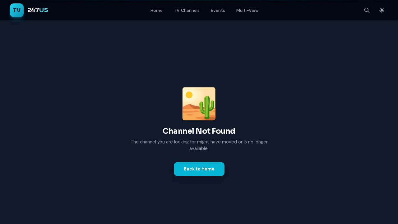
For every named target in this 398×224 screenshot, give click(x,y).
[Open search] (367, 10)
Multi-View (247, 10)
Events (218, 10)
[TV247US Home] (29, 10)
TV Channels (187, 10)
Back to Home (199, 169)
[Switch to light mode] (382, 10)
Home (156, 10)
